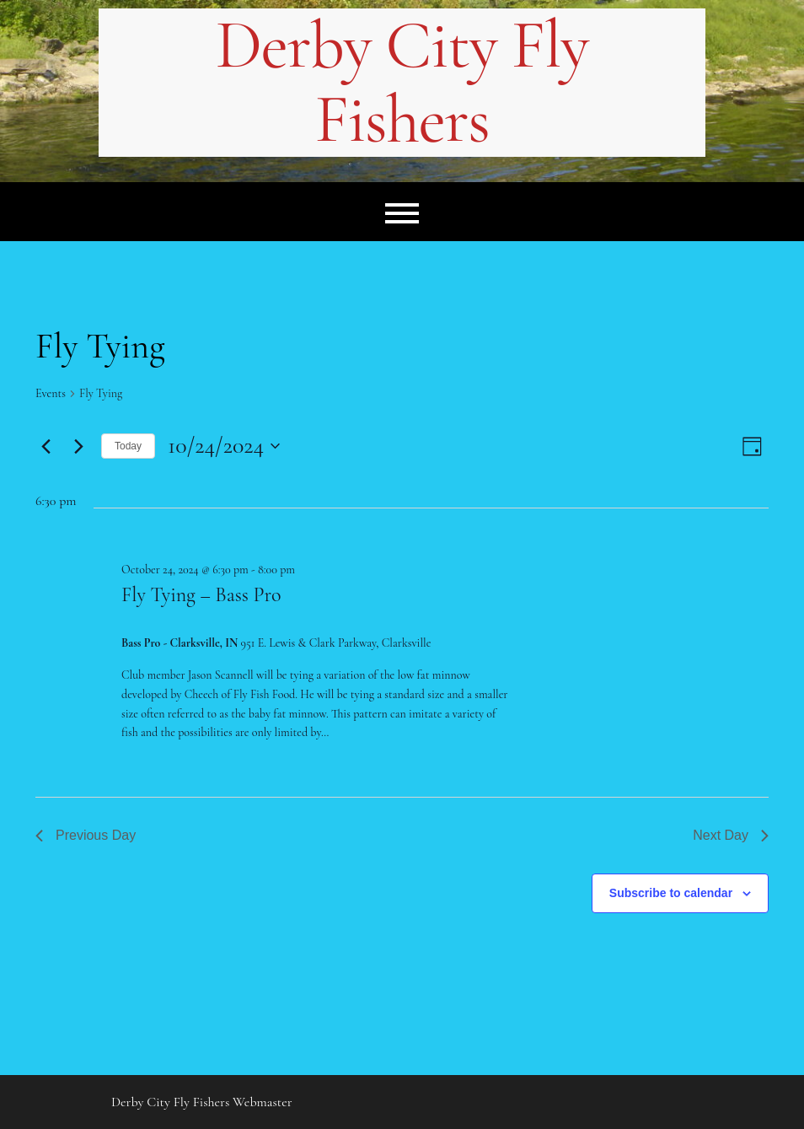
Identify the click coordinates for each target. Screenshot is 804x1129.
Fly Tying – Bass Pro (201, 595)
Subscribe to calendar (670, 893)
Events (50, 393)
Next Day (731, 835)
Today (128, 446)
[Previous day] (45, 446)
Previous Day (85, 835)
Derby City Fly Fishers (402, 82)
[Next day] (78, 446)
